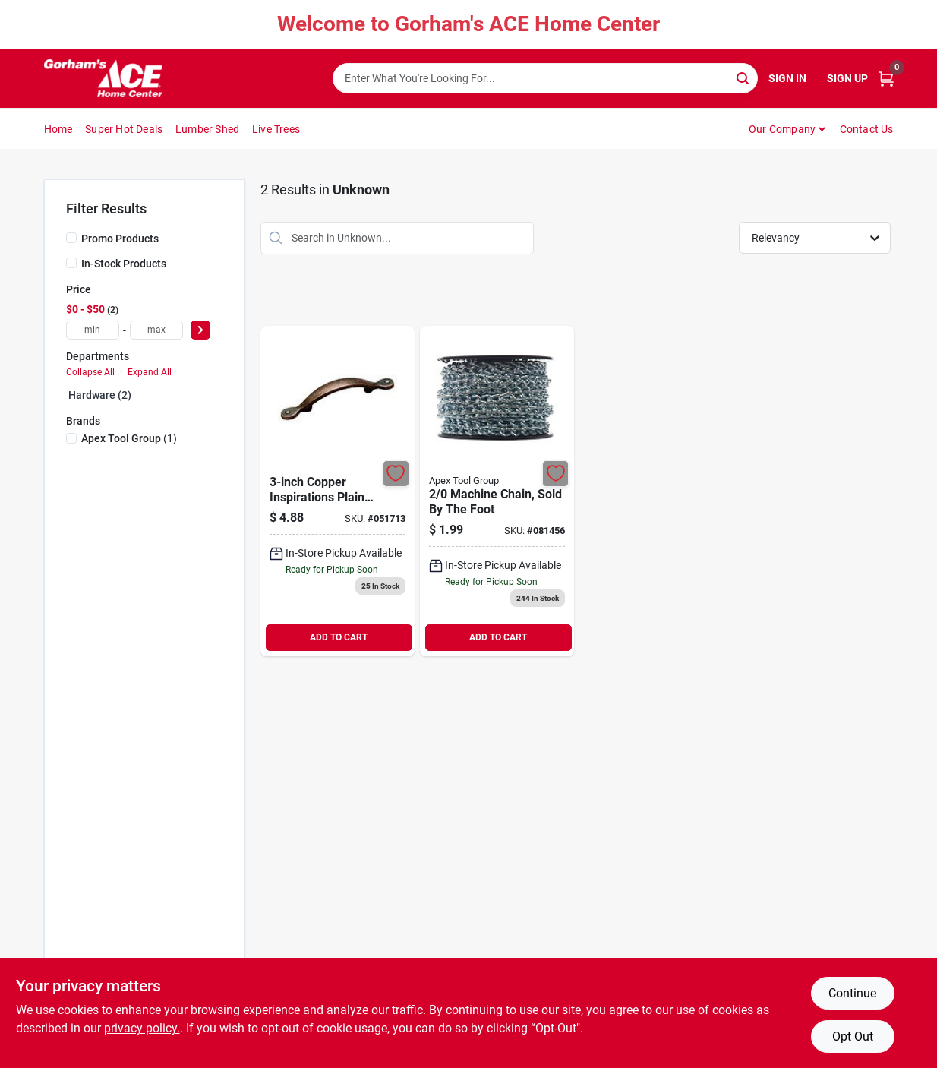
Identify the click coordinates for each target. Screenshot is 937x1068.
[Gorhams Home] (103, 78)
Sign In (787, 78)
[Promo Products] (71, 237)
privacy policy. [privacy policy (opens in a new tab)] (142, 1028)
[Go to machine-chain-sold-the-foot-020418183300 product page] (497, 491)
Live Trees (276, 129)
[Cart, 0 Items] (886, 79)
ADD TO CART (339, 637)
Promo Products (120, 238)
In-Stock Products (123, 264)
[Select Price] (200, 330)
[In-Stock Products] (71, 263)
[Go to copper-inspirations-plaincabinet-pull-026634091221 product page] (337, 491)
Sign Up (847, 78)
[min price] (92, 330)
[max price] (156, 330)
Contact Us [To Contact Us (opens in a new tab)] (867, 129)
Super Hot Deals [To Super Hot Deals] (123, 129)
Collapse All (90, 372)
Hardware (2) (99, 395)
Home (58, 129)
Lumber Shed (207, 129)
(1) (129, 438)
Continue (852, 993)
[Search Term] (545, 78)
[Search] (744, 77)
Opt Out (852, 1036)
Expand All (150, 372)
